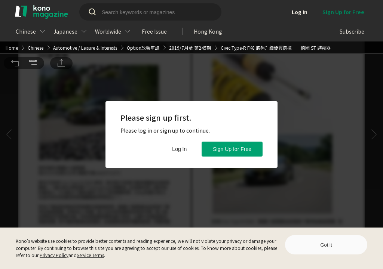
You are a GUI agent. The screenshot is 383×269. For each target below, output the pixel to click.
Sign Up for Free (232, 149)
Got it (326, 245)
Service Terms (90, 255)
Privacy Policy (54, 255)
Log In (179, 149)
